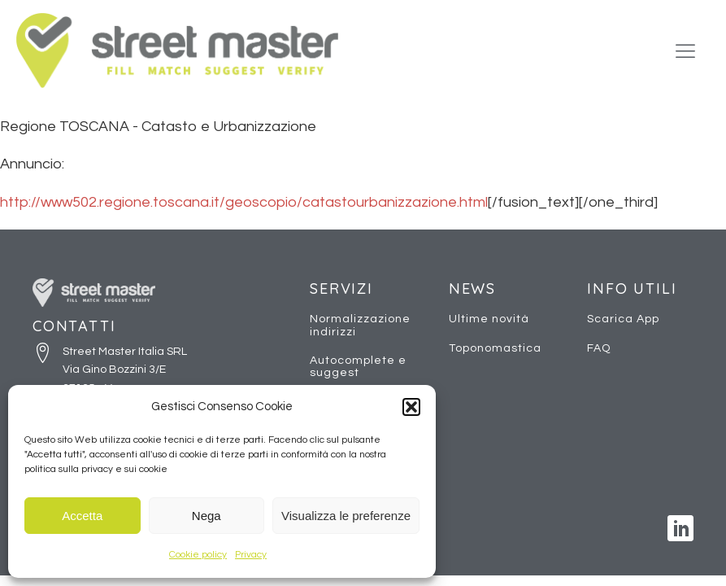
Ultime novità (489, 319)
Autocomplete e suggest (358, 366)
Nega (206, 516)
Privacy (251, 554)
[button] (411, 407)
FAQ (599, 348)
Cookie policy (198, 554)
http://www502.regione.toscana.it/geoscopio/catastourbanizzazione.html (244, 202)
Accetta (82, 516)
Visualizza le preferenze (346, 516)
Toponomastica (495, 348)
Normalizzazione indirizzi (360, 325)
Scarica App (623, 319)
